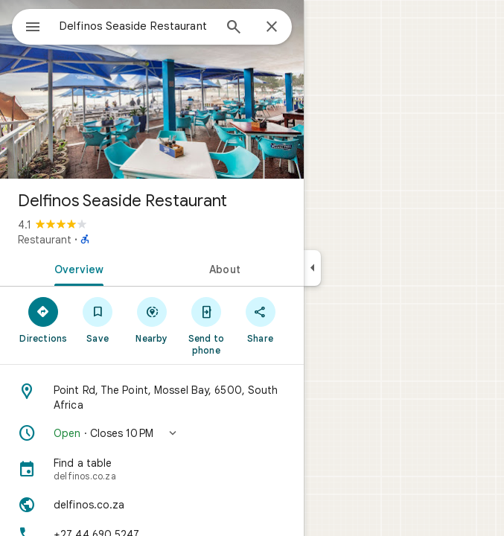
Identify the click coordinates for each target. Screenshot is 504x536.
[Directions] (43, 319)
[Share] (260, 319)
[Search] (234, 28)
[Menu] (33, 28)
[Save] (98, 319)
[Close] (272, 27)
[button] (152, 433)
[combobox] (136, 26)
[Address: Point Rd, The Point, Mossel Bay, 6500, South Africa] (152, 397)
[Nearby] (152, 319)
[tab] (76, 268)
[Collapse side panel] (312, 268)
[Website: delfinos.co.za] (152, 505)
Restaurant (44, 239)
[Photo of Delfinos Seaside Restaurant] (152, 89)
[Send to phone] (206, 325)
